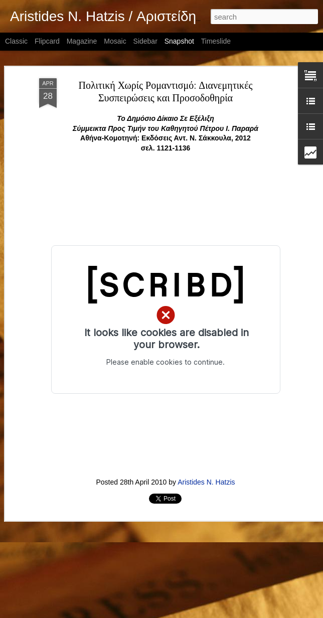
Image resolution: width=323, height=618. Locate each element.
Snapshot (179, 41)
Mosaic (115, 41)
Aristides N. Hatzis (206, 482)
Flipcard (47, 41)
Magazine (82, 41)
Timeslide (216, 41)
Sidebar (145, 41)
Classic (16, 41)
